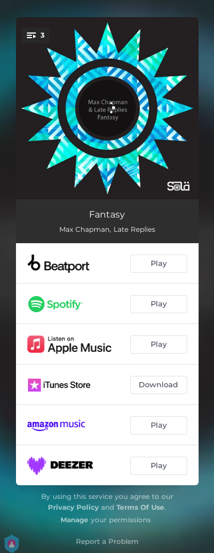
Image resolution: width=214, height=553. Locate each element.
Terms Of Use (140, 507)
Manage (74, 519)
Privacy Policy (73, 507)
